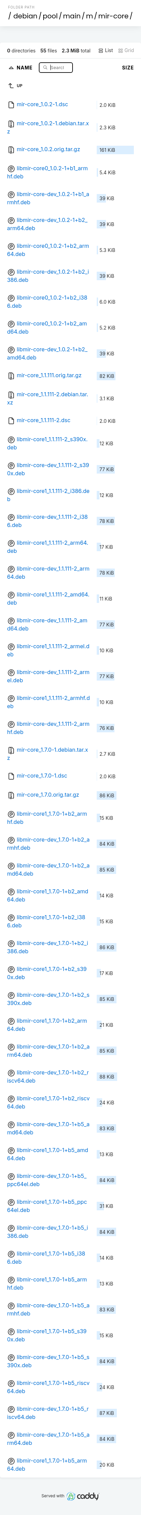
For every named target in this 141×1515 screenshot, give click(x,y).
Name (25, 67)
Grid (126, 50)
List (105, 50)
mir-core (113, 16)
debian (25, 16)
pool (50, 16)
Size (128, 67)
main (72, 16)
